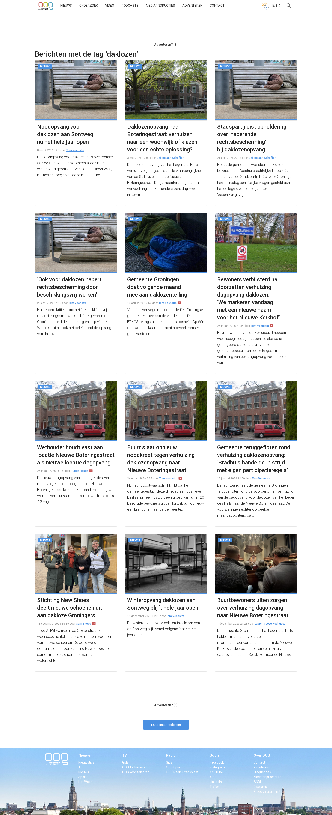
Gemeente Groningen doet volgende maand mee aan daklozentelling (157, 287)
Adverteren (192, 5)
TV (124, 755)
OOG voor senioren (135, 772)
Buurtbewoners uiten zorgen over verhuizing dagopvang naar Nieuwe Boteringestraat (252, 608)
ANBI (257, 782)
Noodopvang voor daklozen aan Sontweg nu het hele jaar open (65, 134)
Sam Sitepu (83, 623)
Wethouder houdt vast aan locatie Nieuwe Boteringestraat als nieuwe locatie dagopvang (76, 455)
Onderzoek (88, 5)
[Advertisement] (166, 28)
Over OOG (262, 755)
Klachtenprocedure (267, 777)
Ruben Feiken (79, 471)
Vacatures (261, 767)
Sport (82, 777)
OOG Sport (173, 767)
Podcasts (130, 5)
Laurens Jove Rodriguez (270, 623)
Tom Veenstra (75, 150)
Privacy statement (267, 791)
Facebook (217, 762)
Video (109, 5)
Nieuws (66, 5)
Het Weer (85, 782)
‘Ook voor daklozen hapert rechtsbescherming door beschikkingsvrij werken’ (69, 287)
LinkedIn (216, 782)
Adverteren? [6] (165, 705)
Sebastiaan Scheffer (170, 157)
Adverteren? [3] (165, 44)
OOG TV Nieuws (133, 767)
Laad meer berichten (166, 725)
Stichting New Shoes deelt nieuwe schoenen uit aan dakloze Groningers (69, 608)
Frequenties (262, 772)
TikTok (214, 786)
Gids (125, 762)
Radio (171, 755)
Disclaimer (261, 786)
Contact (217, 5)
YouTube (216, 772)
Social (215, 755)
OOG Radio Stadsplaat (182, 772)
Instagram (217, 767)
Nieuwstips (86, 762)
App (81, 767)
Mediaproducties (160, 5)
